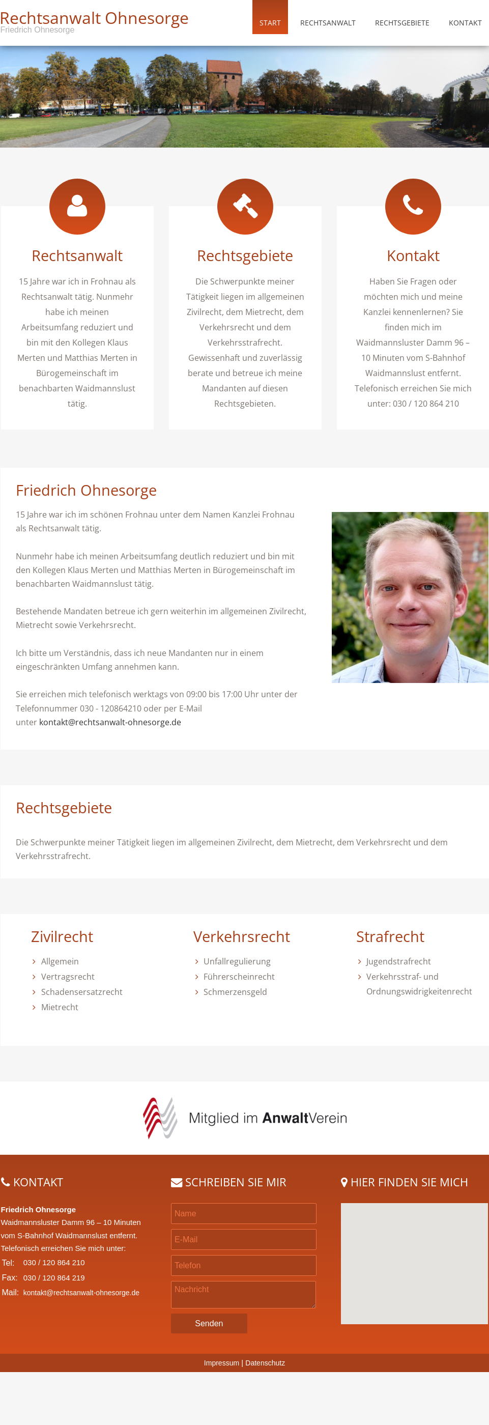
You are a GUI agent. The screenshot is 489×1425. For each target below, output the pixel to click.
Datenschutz (265, 1363)
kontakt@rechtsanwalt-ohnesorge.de (110, 722)
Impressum (221, 1363)
